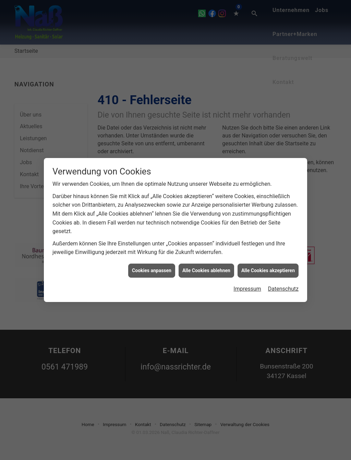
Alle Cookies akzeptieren (268, 267)
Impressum (247, 286)
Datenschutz (283, 286)
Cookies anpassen (151, 267)
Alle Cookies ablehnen (206, 267)
